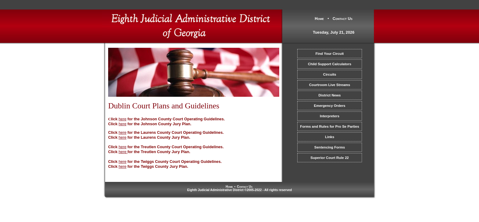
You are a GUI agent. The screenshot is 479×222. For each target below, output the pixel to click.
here (122, 124)
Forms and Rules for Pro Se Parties (329, 126)
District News (330, 95)
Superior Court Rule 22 (329, 158)
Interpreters (329, 116)
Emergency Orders (329, 105)
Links (329, 137)
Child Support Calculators (329, 64)
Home (319, 18)
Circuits (329, 74)
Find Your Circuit (330, 53)
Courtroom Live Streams (329, 85)
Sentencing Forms (329, 147)
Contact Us (343, 18)
